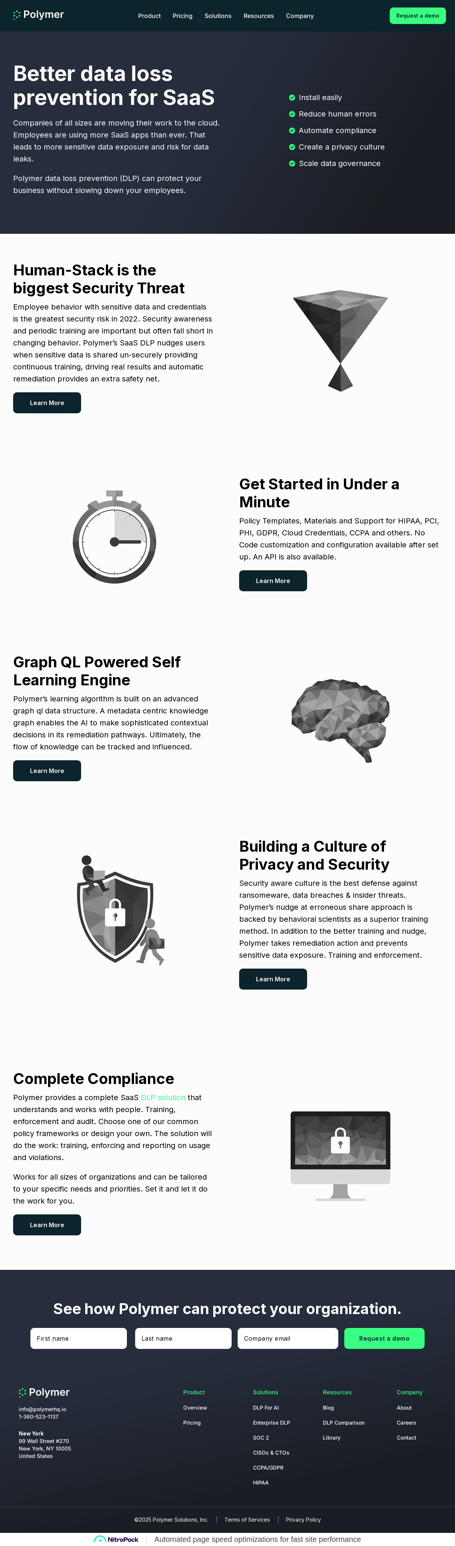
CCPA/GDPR (268, 1467)
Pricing (183, 15)
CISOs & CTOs (271, 1452)
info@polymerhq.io (42, 1409)
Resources (259, 15)
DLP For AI (266, 1407)
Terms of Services (247, 1519)
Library (331, 1437)
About (404, 1407)
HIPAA (261, 1482)
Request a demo (417, 15)
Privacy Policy (303, 1519)
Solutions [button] (218, 15)
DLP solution (163, 1097)
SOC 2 (261, 1437)
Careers (406, 1422)
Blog (328, 1407)
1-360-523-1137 (39, 1416)
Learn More (47, 403)
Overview (195, 1407)
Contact (406, 1437)
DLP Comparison (344, 1422)
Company (300, 15)
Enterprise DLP (271, 1422)
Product (149, 15)
